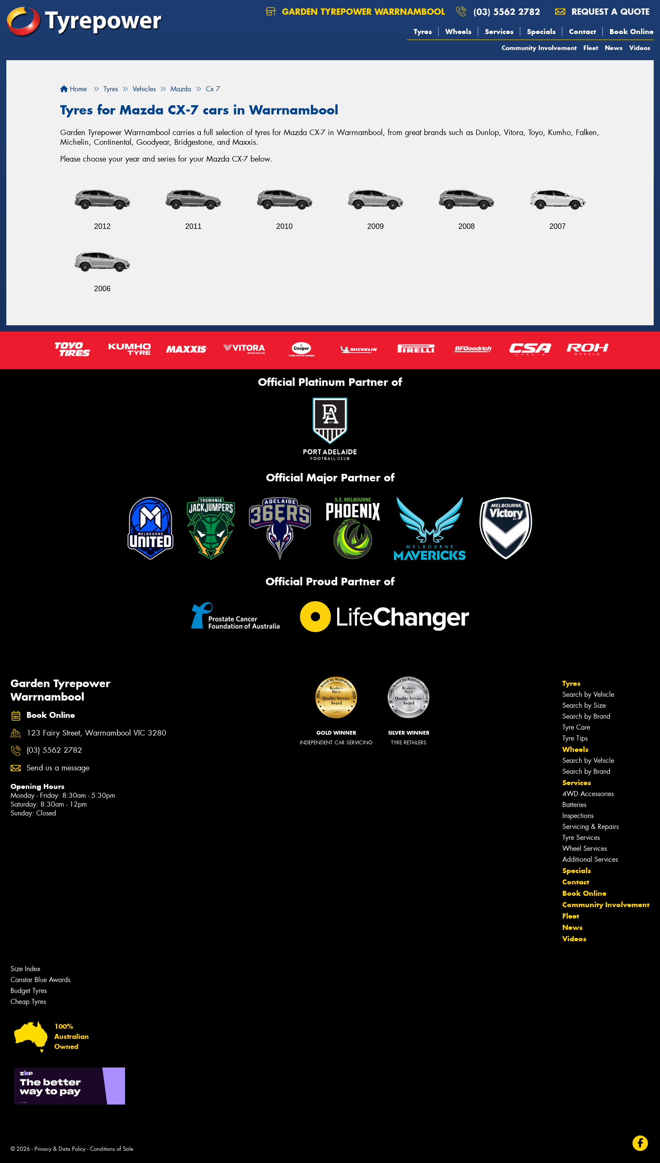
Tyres (423, 31)
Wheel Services (584, 848)
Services (499, 31)
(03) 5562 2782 (507, 11)
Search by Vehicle (588, 694)
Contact (582, 31)
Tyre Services (581, 837)
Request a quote (602, 11)
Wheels (458, 31)
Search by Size (584, 705)
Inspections (577, 815)
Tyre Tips (575, 738)
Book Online (631, 31)
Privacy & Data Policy (60, 1148)
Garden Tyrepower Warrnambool (355, 11)
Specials (541, 31)
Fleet (590, 48)
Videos (639, 48)
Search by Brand (586, 716)
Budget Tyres (29, 990)
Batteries (574, 804)
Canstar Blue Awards (40, 979)
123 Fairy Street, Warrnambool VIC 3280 (96, 733)
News (614, 48)
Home (73, 89)
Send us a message (58, 768)
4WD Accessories (588, 793)
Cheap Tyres (28, 1001)
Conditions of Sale (111, 1148)
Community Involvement (539, 48)
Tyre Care (576, 727)
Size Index (25, 968)
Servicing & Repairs (590, 826)
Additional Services (590, 859)
